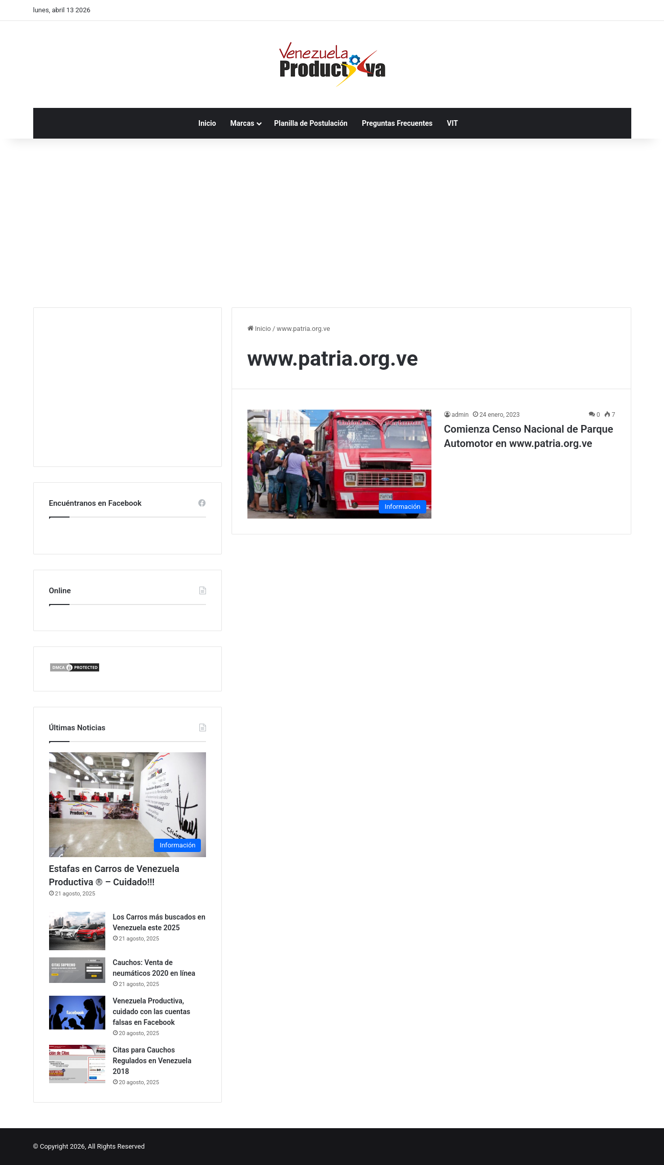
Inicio (207, 123)
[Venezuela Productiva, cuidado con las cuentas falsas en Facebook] (77, 1012)
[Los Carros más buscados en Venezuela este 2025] (77, 931)
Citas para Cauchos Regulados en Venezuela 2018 (152, 1061)
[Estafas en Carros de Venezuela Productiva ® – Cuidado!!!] (128, 804)
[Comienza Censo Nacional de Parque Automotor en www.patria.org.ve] (339, 464)
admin (460, 414)
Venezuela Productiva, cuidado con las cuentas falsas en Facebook (152, 1011)
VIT (452, 123)
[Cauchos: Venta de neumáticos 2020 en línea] (77, 970)
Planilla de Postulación (311, 123)
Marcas (243, 123)
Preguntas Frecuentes (397, 123)
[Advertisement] (332, 220)
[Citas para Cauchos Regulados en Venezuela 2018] (77, 1064)
